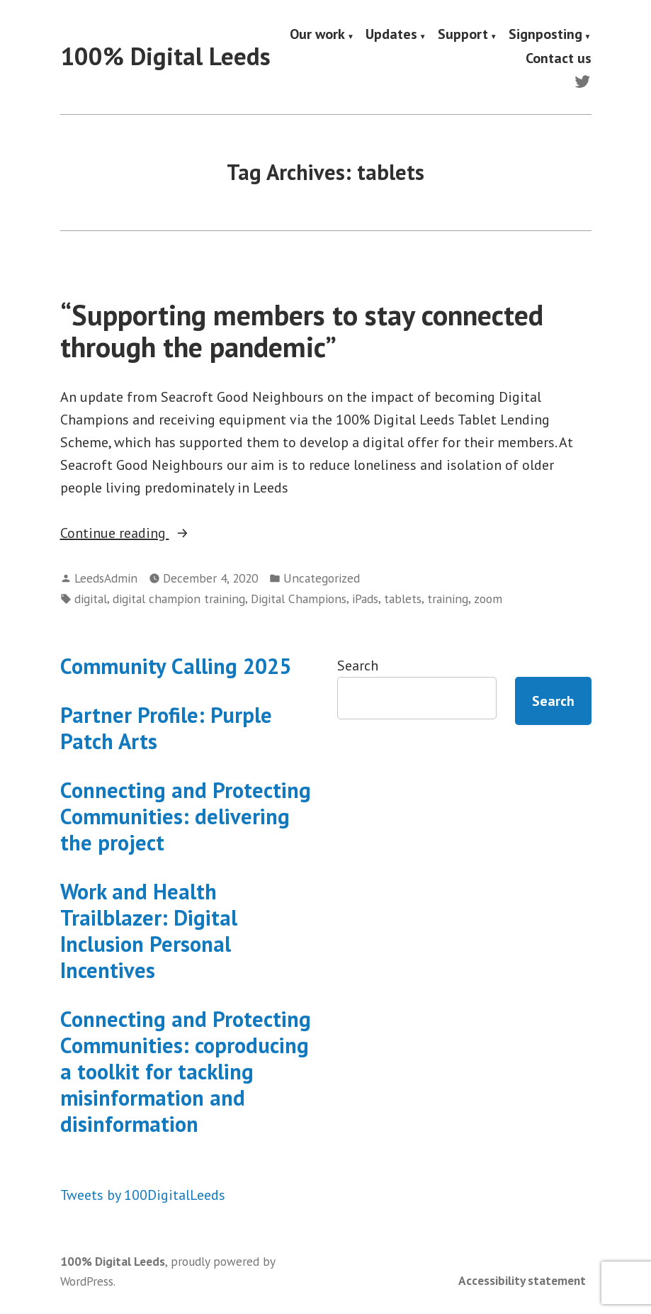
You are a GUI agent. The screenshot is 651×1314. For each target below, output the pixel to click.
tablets (402, 598)
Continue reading (154, 533)
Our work (317, 34)
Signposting (545, 34)
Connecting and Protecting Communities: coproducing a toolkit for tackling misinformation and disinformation (185, 1071)
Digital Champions (298, 598)
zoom (488, 598)
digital (90, 598)
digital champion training (179, 598)
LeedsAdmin (105, 578)
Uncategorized (321, 578)
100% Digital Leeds (165, 56)
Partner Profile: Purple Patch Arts (166, 728)
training (447, 598)
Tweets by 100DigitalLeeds (142, 1195)
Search (357, 665)
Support (463, 34)
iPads (365, 598)
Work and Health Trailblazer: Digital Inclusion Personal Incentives (148, 930)
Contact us (558, 57)
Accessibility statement (522, 1280)
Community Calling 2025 (175, 666)
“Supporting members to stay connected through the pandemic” (301, 330)
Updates (391, 34)
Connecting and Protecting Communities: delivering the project (185, 816)
